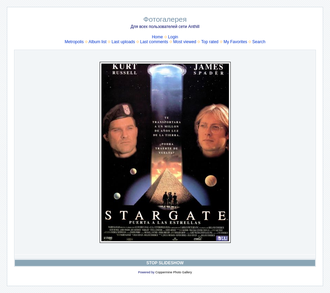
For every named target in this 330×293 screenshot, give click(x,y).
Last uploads (123, 41)
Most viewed (184, 41)
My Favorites (235, 41)
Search (259, 41)
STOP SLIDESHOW (164, 263)
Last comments (154, 41)
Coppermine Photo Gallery (173, 272)
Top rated (209, 41)
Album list (98, 41)
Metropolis (73, 41)
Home (157, 37)
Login (173, 37)
